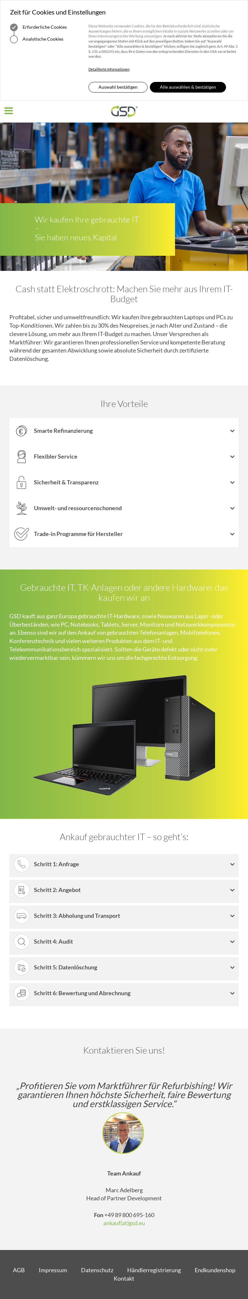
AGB (19, 1270)
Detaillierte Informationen (108, 69)
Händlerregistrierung (154, 1270)
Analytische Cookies (36, 39)
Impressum (53, 1270)
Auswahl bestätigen (118, 87)
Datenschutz (97, 1270)
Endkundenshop (215, 1270)
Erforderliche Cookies (38, 27)
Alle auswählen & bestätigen (188, 87)
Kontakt (124, 1278)
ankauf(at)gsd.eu (124, 1222)
